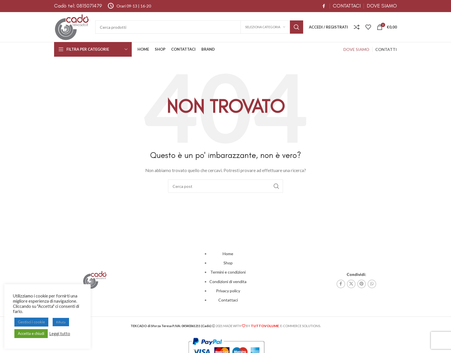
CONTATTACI (347, 6)
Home (228, 253)
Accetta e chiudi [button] (31, 333)
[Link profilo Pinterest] (361, 284)
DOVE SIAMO (382, 6)
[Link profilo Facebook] (324, 6)
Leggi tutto (59, 333)
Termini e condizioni (228, 272)
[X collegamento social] (351, 284)
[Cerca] (199, 27)
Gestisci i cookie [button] (31, 322)
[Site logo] (71, 26)
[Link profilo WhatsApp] (372, 284)
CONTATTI (386, 49)
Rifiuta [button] (61, 322)
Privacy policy (228, 290)
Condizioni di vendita (227, 281)
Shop (228, 262)
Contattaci (228, 299)
